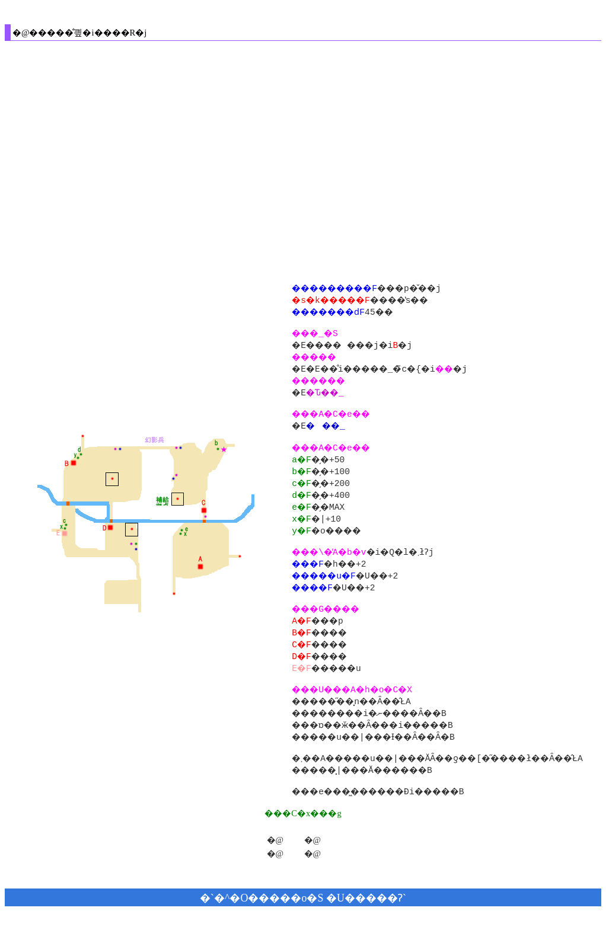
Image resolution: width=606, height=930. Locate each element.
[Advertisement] (111, 161)
